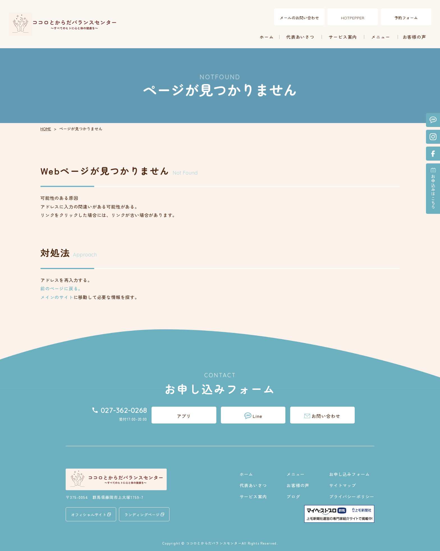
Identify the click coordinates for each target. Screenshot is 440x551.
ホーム (267, 36)
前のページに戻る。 (61, 288)
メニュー (381, 36)
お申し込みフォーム (349, 474)
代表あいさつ (300, 36)
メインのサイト (57, 297)
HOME (45, 128)
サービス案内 (342, 36)
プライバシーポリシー (351, 496)
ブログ (293, 496)
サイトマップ (342, 485)
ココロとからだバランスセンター (214, 543)
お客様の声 (414, 36)
